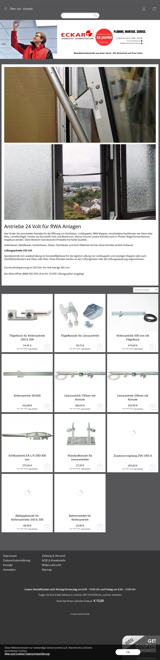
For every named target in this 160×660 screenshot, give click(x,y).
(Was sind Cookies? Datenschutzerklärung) (27, 653)
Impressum (10, 555)
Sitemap (47, 569)
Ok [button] (128, 652)
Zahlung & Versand (53, 555)
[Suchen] (80, 15)
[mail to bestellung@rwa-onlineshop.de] (33, 542)
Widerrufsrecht (51, 565)
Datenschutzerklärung (16, 560)
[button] (5, 9)
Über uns (15, 8)
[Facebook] (42, 542)
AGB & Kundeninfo (53, 560)
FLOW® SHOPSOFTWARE (80, 614)
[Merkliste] (149, 9)
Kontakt (28, 8)
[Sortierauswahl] (145, 290)
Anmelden (144, 8)
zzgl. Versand (32, 349)
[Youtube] (50, 542)
